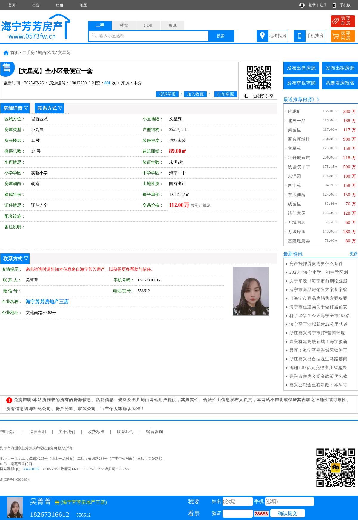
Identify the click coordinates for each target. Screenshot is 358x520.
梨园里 (294, 130)
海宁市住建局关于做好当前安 (318, 307)
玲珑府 (294, 111)
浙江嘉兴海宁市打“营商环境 (317, 333)
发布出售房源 (301, 67)
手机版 (345, 5)
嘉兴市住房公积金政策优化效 (318, 376)
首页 (12, 5)
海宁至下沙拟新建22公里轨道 (318, 324)
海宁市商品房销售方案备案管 (318, 289)
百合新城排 (299, 139)
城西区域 (46, 52)
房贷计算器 (200, 205)
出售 (35, 5)
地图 (83, 5)
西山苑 (294, 185)
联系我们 (125, 432)
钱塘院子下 (299, 167)
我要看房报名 (340, 82)
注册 (323, 5)
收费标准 (96, 432)
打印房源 (225, 94)
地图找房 (277, 35)
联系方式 (47, 108)
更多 (354, 253)
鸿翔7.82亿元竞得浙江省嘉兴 (318, 367)
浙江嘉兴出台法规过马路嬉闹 (318, 359)
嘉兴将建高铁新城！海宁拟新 (318, 341)
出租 (59, 5)
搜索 (221, 36)
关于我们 (66, 432)
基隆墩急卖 (299, 241)
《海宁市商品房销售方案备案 (318, 298)
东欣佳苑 (297, 195)
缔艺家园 (297, 213)
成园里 (294, 204)
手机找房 (315, 35)
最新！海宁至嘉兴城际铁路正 (318, 350)
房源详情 (12, 108)
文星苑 (64, 52)
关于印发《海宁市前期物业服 (318, 281)
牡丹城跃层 (299, 158)
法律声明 (37, 432)
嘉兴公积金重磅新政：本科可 (318, 385)
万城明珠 (297, 222)
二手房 (28, 52)
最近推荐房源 (297, 99)
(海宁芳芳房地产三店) (81, 502)
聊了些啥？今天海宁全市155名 (319, 315)
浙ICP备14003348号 (15, 479)
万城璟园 (297, 232)
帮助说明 (8, 432)
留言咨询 (154, 432)
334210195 (31, 469)
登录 (312, 5)
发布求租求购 (301, 82)
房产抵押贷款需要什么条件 (316, 263)
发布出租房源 (340, 67)
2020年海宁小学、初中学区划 (318, 272)
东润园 (294, 176)
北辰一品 (297, 121)
